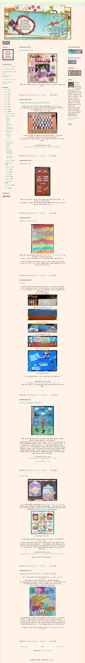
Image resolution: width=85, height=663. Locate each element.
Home (42, 646)
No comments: (43, 95)
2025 (6, 92)
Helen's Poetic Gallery (7, 83)
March (8, 179)
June (7, 171)
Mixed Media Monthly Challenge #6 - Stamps (42, 458)
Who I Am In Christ (55, 255)
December (9, 113)
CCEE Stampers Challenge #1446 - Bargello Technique (42, 147)
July (7, 169)
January (8, 185)
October (8, 160)
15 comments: (43, 395)
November (9, 116)
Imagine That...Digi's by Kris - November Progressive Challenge (42, 554)
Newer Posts (24, 646)
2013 (6, 188)
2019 (6, 99)
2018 (6, 102)
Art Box (22, 283)
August (8, 167)
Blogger (51, 660)
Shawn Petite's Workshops (7, 76)
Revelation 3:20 (25, 163)
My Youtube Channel (9, 66)
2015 (6, 109)
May (7, 174)
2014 (6, 111)
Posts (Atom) (47, 650)
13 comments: (43, 470)
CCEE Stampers (57, 106)
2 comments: (43, 156)
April (8, 176)
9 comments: (43, 566)
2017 (6, 104)
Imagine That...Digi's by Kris (52, 504)
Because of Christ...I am (27, 221)
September (9, 163)
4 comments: (43, 213)
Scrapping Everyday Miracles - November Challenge (38, 574)
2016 (6, 106)
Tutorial (46, 109)
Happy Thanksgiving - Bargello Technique (34, 103)
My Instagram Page (9, 69)
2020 (6, 97)
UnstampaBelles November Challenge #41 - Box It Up (42, 383)
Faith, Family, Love (26, 50)
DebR (77, 82)
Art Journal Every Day (42, 461)
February (8, 181)
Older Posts (60, 646)
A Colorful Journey (9, 79)
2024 (6, 94)
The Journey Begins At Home (29, 403)
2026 (6, 90)
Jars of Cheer (24, 476)
